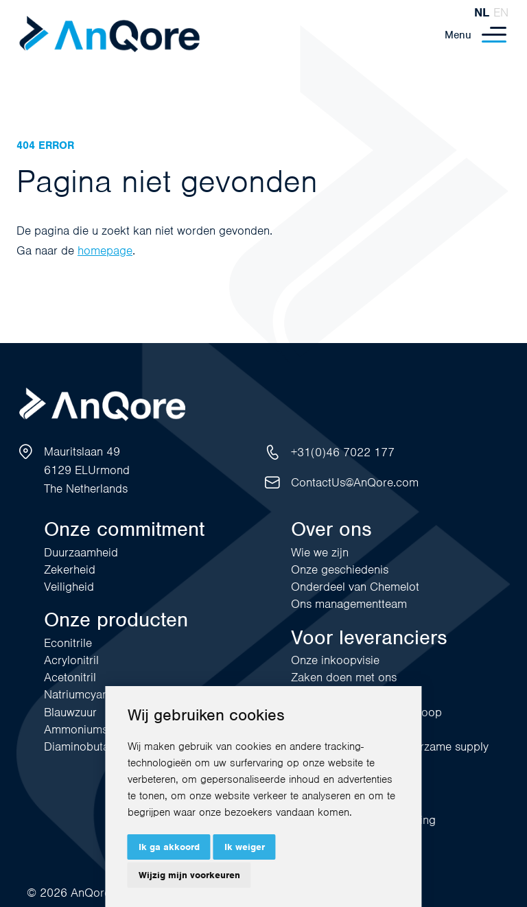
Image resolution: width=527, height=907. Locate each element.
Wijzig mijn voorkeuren (189, 875)
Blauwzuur (70, 712)
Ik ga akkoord (169, 847)
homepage (105, 250)
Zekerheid (69, 569)
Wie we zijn (320, 552)
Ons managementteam (349, 603)
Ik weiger (244, 847)
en (500, 12)
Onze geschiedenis (339, 569)
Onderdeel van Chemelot (355, 586)
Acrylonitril (71, 660)
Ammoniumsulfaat (90, 729)
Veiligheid (69, 586)
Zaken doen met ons (344, 677)
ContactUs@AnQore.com (355, 482)
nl (481, 12)
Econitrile (68, 642)
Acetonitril (70, 677)
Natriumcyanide (84, 694)
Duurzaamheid (81, 552)
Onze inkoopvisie (335, 660)
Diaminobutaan (82, 746)
